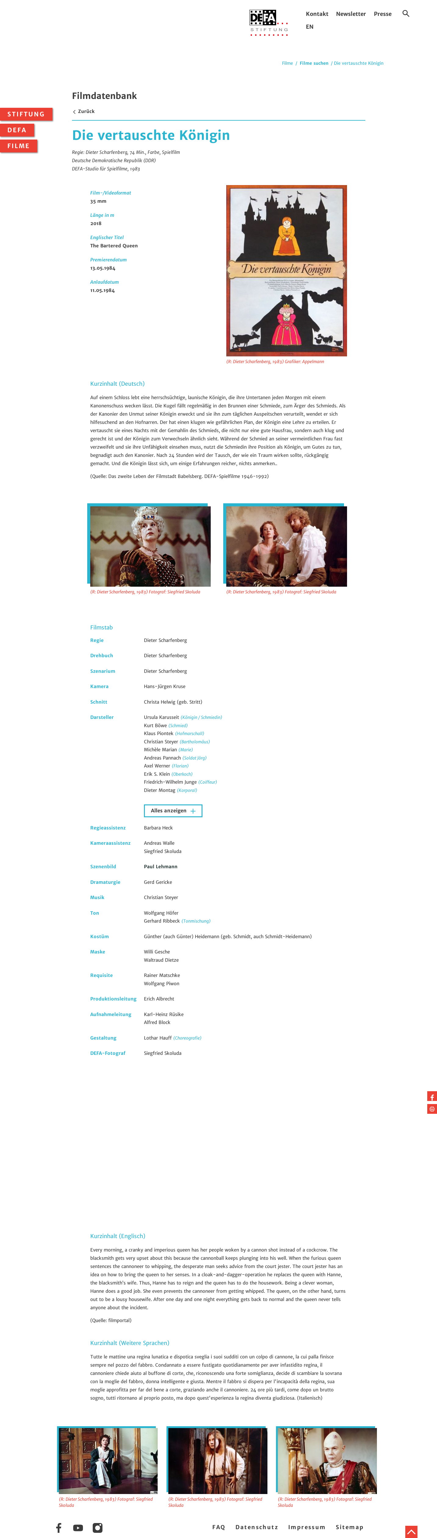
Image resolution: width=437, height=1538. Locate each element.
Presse (383, 13)
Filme (18, 146)
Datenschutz (256, 1527)
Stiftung (26, 114)
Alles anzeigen (169, 810)
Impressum (307, 1527)
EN (309, 26)
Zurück (83, 111)
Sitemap (350, 1527)
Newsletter (351, 13)
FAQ (218, 1527)
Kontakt (317, 13)
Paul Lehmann (160, 866)
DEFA (17, 130)
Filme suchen (314, 63)
